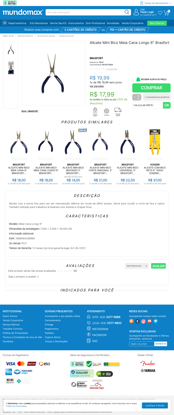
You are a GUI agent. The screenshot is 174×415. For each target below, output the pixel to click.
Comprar (151, 87)
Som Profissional (95, 23)
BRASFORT (96, 58)
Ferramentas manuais (46, 36)
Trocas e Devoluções (56, 341)
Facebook (99, 335)
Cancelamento (53, 320)
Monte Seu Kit (58, 23)
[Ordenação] (137, 266)
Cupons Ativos (52, 337)
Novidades (113, 23)
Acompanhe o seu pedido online (62, 316)
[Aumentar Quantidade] (138, 96)
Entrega (49, 324)
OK (166, 105)
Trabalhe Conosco (13, 328)
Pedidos (49, 333)
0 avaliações (111, 69)
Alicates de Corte (66, 36)
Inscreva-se (160, 344)
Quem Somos (10, 316)
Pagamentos (52, 328)
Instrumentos (76, 23)
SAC (95, 341)
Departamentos (17, 23)
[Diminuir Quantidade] (138, 98)
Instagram (100, 329)
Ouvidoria (8, 341)
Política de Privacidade (15, 333)
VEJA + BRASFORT (29, 111)
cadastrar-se (148, 15)
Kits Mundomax (39, 23)
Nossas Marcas (11, 324)
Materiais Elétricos (25, 36)
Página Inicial (8, 36)
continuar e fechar (155, 405)
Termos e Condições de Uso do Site (22, 337)
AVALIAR (158, 266)
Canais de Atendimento (156, 3)
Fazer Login (147, 12)
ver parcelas (97, 86)
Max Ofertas (157, 23)
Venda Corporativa (132, 23)
